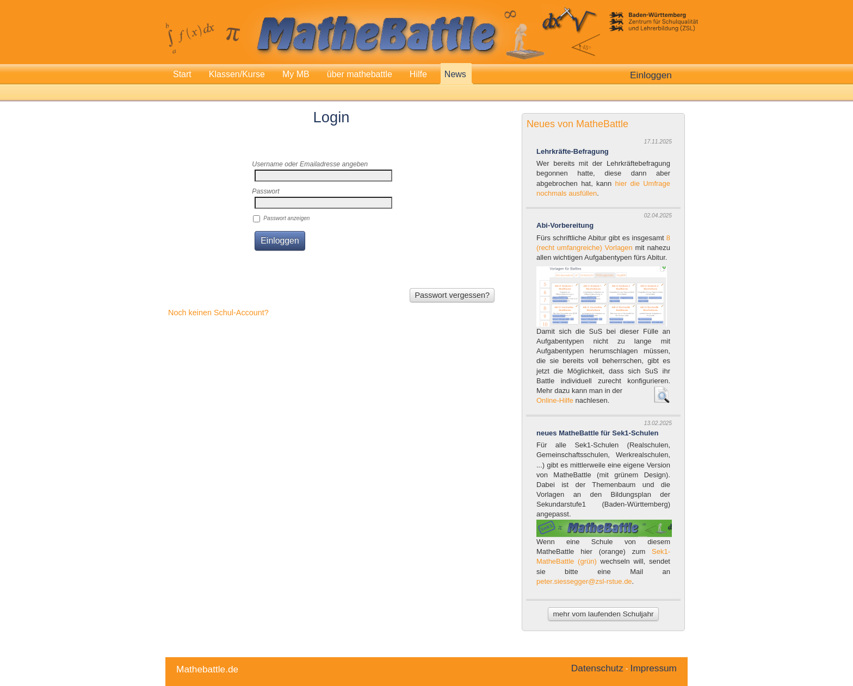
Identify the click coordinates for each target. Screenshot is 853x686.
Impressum (654, 668)
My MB (296, 74)
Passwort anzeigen (286, 218)
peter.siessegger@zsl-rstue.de (584, 581)
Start (182, 74)
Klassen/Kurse (237, 74)
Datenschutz (597, 668)
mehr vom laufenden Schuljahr (603, 614)
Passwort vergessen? (452, 295)
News (455, 74)
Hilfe (418, 74)
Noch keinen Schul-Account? (218, 312)
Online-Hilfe (554, 400)
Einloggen (651, 75)
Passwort (265, 191)
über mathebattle (359, 74)
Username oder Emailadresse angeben (310, 164)
